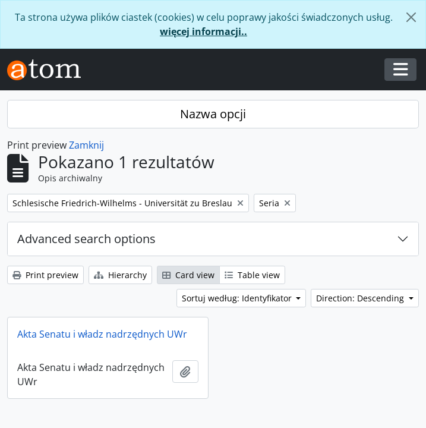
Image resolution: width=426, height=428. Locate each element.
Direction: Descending (361, 298)
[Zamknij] (411, 17)
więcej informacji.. (203, 31)
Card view (188, 275)
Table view (252, 275)
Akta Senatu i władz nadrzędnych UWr (102, 334)
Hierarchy (120, 275)
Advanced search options (86, 239)
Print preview (45, 275)
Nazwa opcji (213, 114)
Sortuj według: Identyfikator (238, 298)
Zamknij (86, 145)
